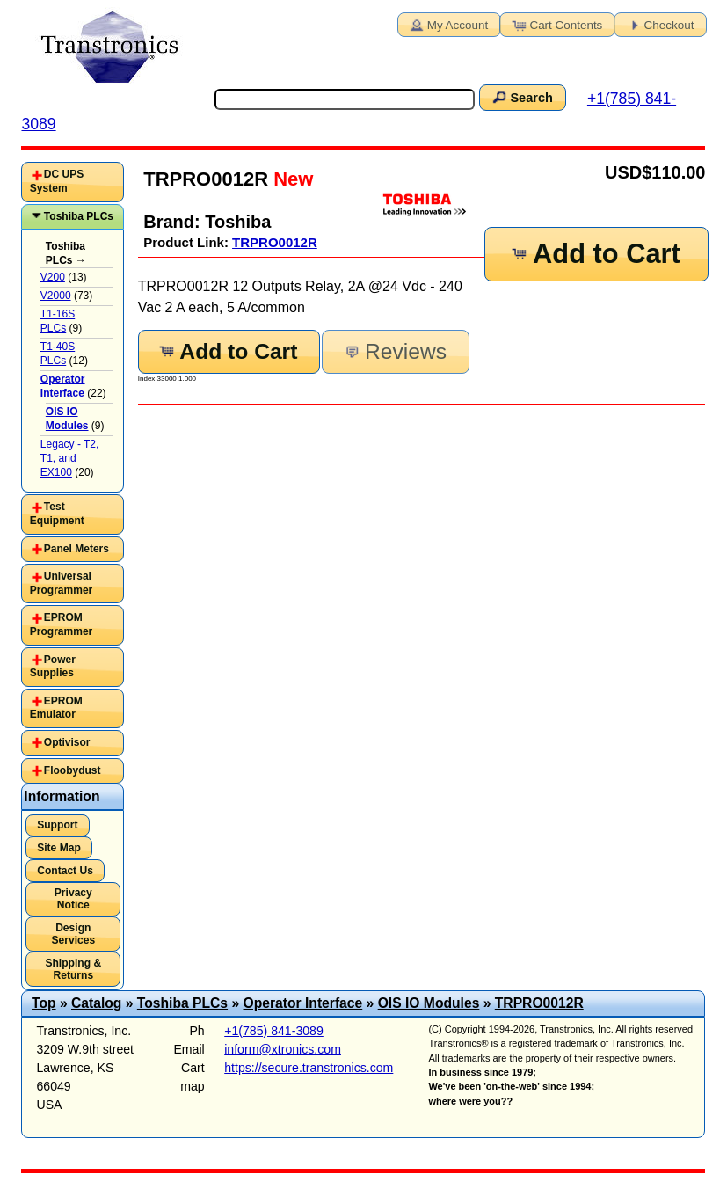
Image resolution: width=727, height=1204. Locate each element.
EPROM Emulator (56, 708)
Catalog (96, 1003)
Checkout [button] (659, 23)
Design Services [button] (73, 934)
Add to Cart (594, 253)
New (290, 179)
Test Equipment (57, 513)
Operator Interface (303, 1003)
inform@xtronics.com (282, 1049)
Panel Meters (76, 549)
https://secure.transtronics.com (308, 1068)
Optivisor (67, 742)
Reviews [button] (394, 351)
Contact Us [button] (65, 871)
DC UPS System (57, 181)
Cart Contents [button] (556, 23)
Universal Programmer (61, 583)
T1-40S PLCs (57, 353)
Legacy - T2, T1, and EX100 (69, 458)
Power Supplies (53, 666)
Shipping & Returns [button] (73, 969)
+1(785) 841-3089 (274, 1031)
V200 (52, 277)
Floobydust (72, 770)
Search (521, 96)
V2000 (55, 295)
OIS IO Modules (429, 1003)
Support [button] (57, 825)
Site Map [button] (59, 848)
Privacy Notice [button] (73, 899)
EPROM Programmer (61, 624)
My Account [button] (447, 23)
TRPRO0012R (274, 242)
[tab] (72, 181)
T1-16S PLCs (57, 321)
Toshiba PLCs (78, 216)
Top (44, 1003)
